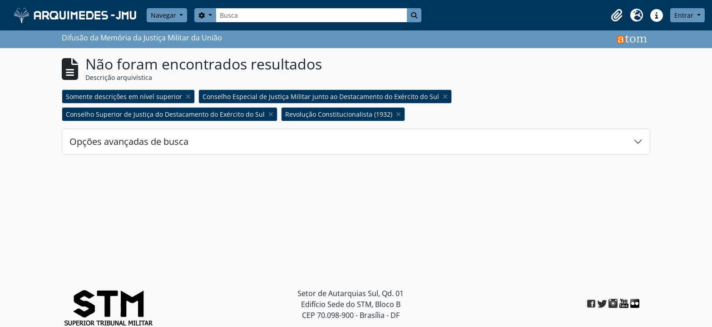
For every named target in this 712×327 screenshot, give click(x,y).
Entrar (684, 15)
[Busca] (311, 15)
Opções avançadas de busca (128, 141)
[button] (617, 15)
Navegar (164, 15)
